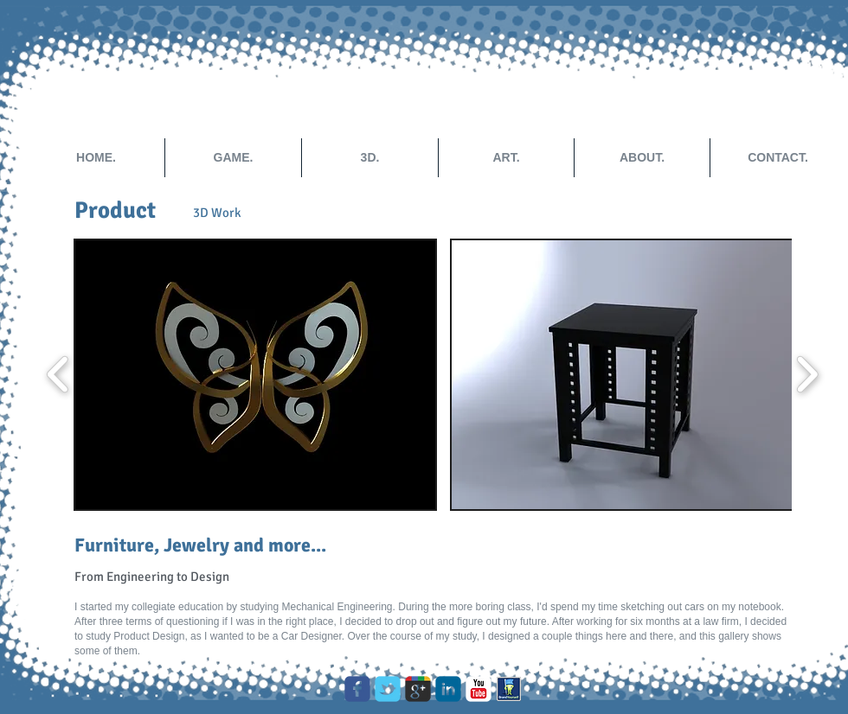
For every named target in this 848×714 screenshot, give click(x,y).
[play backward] (58, 374)
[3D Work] (217, 213)
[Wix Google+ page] (418, 689)
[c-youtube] (478, 689)
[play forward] (806, 374)
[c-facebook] (357, 689)
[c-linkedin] (448, 689)
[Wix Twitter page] (388, 689)
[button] (255, 375)
